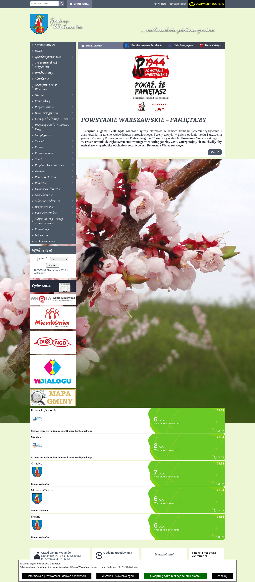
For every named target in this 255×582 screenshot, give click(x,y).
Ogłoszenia (51, 287)
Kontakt (162, 4)
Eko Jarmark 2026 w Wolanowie (51, 272)
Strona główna (94, 45)
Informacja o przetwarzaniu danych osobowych (57, 576)
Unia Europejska (183, 45)
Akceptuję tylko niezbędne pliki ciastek (175, 576)
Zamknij (222, 576)
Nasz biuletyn (213, 45)
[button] (151, 113)
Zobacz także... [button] (81, 4)
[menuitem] (53, 45)
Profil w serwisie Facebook (146, 45)
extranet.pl (199, 556)
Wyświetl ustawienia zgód (118, 576)
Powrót (215, 152)
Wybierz (53, 265)
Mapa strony (180, 4)
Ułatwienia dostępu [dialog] (210, 4)
